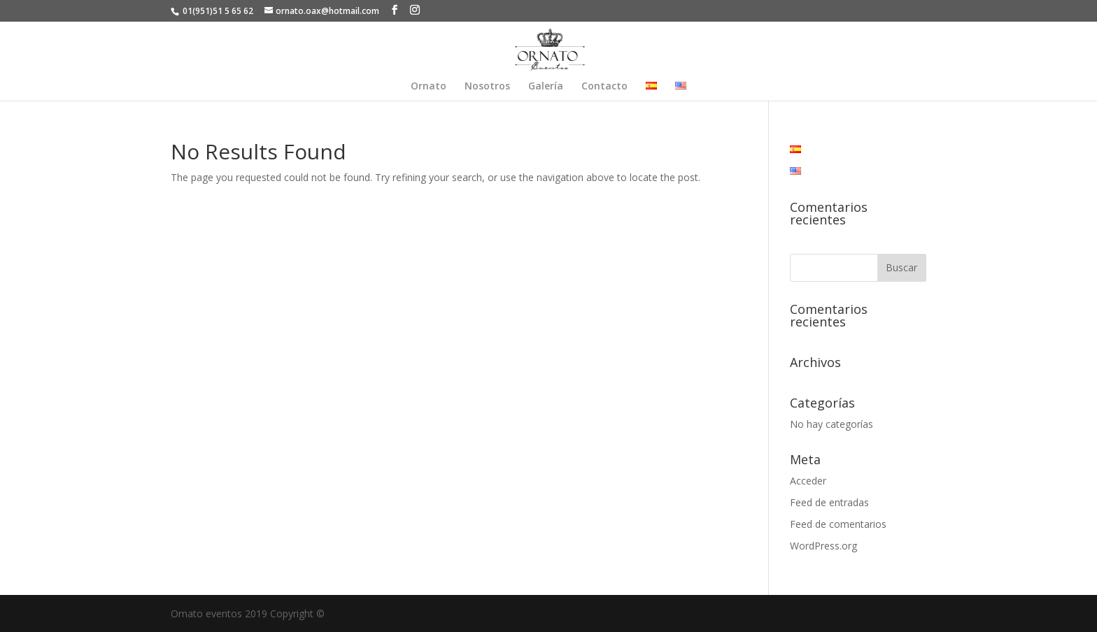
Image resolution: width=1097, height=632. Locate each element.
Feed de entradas (829, 502)
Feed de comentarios (838, 524)
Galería (545, 86)
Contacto (604, 86)
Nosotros (487, 86)
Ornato (428, 86)
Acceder (808, 480)
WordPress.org (823, 545)
